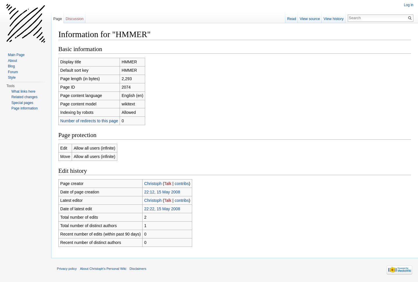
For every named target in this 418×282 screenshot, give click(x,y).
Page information (24, 108)
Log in (408, 5)
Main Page (16, 55)
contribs (182, 183)
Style (12, 78)
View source (310, 19)
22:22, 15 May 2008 (162, 208)
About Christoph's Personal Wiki (103, 268)
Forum (13, 72)
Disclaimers (137, 268)
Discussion (75, 19)
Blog (11, 66)
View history (334, 19)
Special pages (22, 103)
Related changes (24, 97)
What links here (23, 91)
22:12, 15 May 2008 (162, 192)
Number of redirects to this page (89, 120)
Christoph (153, 183)
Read (291, 19)
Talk (167, 183)
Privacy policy (67, 268)
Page (57, 19)
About (12, 61)
